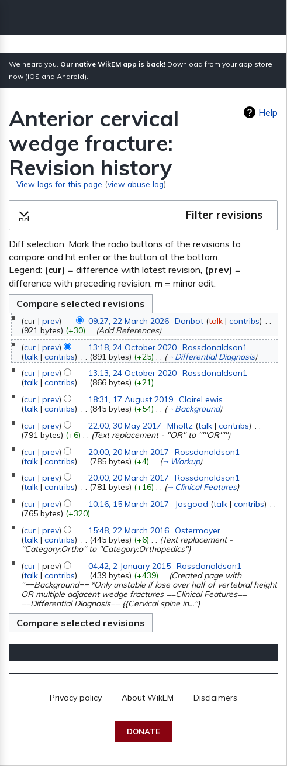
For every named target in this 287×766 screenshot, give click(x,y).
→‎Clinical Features (202, 487)
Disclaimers (215, 697)
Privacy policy (76, 697)
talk (216, 321)
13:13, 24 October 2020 (132, 373)
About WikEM (148, 697)
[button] (143, 215)
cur (30, 347)
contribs (244, 321)
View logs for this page (59, 184)
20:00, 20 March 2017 (128, 452)
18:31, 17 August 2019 (130, 399)
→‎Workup (181, 461)
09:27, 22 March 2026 (128, 321)
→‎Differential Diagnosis (211, 356)
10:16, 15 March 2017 (128, 504)
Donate (143, 731)
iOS (33, 76)
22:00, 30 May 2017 (124, 425)
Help (268, 112)
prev (50, 321)
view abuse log (136, 184)
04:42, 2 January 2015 (129, 566)
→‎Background (193, 408)
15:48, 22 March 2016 (128, 530)
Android (70, 76)
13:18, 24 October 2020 (132, 347)
